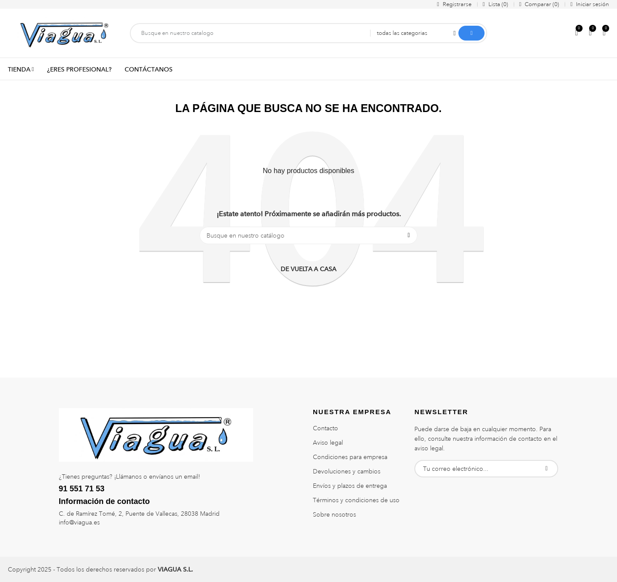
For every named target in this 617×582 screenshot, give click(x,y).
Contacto (325, 428)
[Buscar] (308, 235)
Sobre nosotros (334, 514)
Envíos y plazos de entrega (350, 486)
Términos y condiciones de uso (356, 500)
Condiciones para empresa (350, 457)
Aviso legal (328, 442)
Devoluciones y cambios (346, 471)
